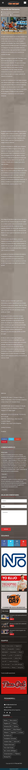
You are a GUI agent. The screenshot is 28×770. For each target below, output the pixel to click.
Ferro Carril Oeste (6, 664)
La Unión (11, 655)
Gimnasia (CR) (11, 649)
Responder (4, 474)
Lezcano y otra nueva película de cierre (18, 616)
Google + (18, 439)
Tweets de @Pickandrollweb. (8, 673)
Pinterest (4, 441)
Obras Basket (13, 652)
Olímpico (20, 652)
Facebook (4, 439)
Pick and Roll (18, 763)
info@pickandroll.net (10, 704)
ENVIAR (6, 529)
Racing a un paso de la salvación (18, 623)
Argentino (4, 655)
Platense (14, 667)
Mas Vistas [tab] (5, 611)
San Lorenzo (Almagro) (17, 664)
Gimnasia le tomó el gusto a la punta (17, 631)
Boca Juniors (10, 646)
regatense (4, 477)
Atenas (3, 646)
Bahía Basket (5, 652)
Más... (12, 619)
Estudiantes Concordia (7, 658)
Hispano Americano (13, 661)
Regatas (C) (18, 646)
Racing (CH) (20, 667)
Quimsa (18, 649)
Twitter (11, 439)
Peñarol (3, 649)
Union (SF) (4, 661)
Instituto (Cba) (17, 658)
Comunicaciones (5, 667)
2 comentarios (16, 15)
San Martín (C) (18, 655)
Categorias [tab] (23, 611)
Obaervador (4, 452)
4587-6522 (7, 707)
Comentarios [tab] (13, 611)
